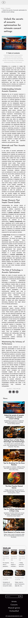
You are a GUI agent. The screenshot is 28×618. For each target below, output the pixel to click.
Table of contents (14, 53)
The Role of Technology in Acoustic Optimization (13, 60)
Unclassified (14, 611)
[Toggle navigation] (3, 2)
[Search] (12, 596)
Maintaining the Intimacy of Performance (13, 62)
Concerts (8, 8)
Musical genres (14, 608)
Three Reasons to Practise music (14, 532)
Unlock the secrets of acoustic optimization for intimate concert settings (14, 417)
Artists (14, 601)
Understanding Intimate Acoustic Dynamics (13, 55)
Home (2, 8)
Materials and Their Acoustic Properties (13, 57)
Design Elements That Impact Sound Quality (13, 58)
